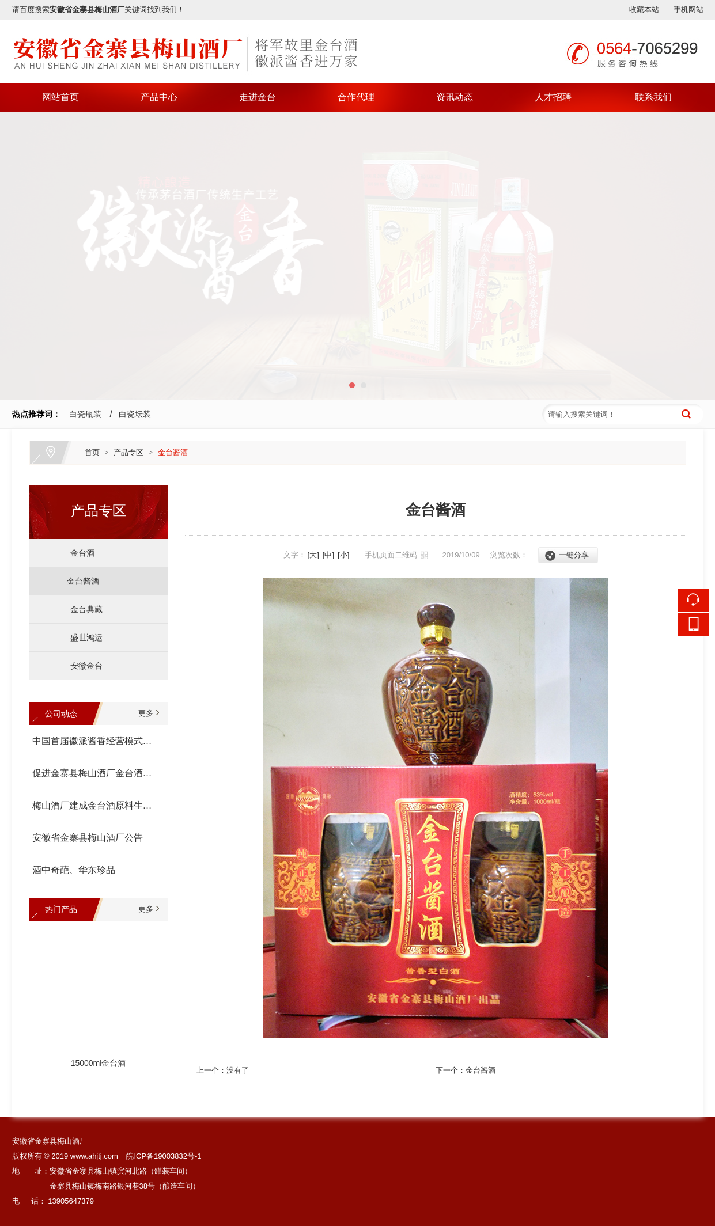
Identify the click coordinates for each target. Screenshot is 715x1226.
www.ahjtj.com (94, 1156)
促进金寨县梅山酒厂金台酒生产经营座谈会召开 (95, 773)
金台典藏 (82, 609)
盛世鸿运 (82, 637)
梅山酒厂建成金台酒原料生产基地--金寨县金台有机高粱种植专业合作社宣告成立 (95, 805)
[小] (343, 555)
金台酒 (78, 552)
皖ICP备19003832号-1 (163, 1156)
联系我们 (653, 97)
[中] (328, 555)
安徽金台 (82, 665)
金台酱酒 (173, 452)
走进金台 (257, 97)
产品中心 (159, 97)
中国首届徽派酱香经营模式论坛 (95, 741)
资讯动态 (454, 97)
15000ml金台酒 (98, 1064)
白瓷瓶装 (85, 414)
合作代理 (356, 97)
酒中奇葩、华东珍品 (73, 870)
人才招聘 (553, 97)
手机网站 (688, 9)
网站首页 (60, 97)
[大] (313, 555)
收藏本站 (644, 9)
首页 (92, 452)
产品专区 (128, 452)
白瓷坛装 (135, 414)
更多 (145, 713)
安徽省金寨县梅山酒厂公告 (87, 837)
